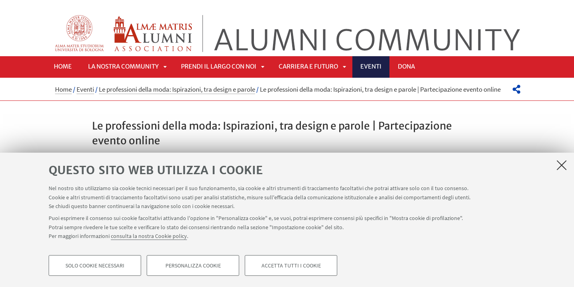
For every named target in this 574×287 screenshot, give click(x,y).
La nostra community (123, 66)
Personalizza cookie (193, 265)
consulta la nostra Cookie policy (149, 236)
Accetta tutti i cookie (291, 265)
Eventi (370, 66)
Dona (406, 66)
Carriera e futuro (308, 66)
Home (63, 66)
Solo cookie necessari (94, 265)
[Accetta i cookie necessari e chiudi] (561, 165)
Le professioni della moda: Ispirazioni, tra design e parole (177, 89)
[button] (516, 89)
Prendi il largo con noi (218, 66)
